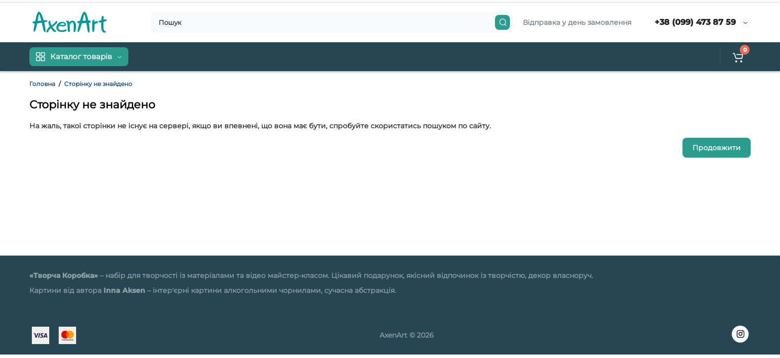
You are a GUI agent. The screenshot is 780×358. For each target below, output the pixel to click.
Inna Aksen (124, 290)
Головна (42, 84)
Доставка (155, 56)
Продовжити (716, 147)
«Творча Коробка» (63, 275)
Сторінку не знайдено (98, 84)
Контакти (199, 56)
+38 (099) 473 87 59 (695, 22)
